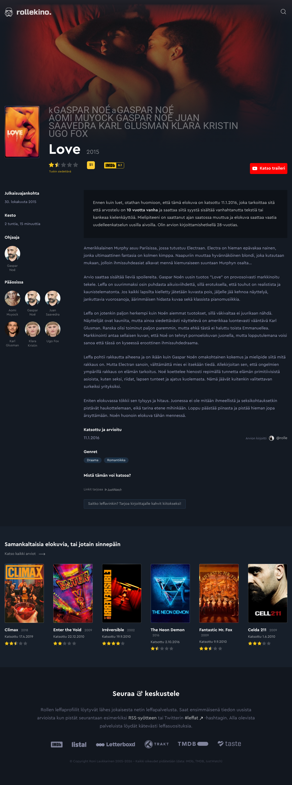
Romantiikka (116, 460)
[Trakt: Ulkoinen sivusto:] (157, 744)
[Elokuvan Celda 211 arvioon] (267, 605)
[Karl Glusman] (12, 335)
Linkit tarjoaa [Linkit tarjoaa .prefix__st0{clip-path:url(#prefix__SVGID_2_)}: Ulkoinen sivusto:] (103, 489)
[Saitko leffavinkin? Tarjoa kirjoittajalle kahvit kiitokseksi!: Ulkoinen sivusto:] (135, 503)
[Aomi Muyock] (12, 304)
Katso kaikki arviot (25, 554)
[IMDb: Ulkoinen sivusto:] (56, 744)
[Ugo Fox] (52, 335)
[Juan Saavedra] (52, 304)
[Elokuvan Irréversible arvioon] (121, 605)
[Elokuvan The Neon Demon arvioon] (170, 608)
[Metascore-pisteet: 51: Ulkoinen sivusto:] (126, 165)
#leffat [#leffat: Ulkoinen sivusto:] (191, 717)
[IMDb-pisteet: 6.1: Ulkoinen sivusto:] (149, 165)
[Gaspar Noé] (12, 259)
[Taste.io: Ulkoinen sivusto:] (229, 744)
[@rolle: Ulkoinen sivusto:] (278, 438)
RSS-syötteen (142, 717)
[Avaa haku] (283, 9)
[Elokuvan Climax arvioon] (24, 605)
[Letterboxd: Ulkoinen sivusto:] (115, 744)
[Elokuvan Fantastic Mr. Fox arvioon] (219, 608)
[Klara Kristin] (32, 335)
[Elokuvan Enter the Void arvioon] (73, 605)
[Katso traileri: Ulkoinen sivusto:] (268, 165)
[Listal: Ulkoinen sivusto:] (78, 744)
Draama (92, 460)
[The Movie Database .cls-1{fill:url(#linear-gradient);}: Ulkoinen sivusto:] (193, 744)
